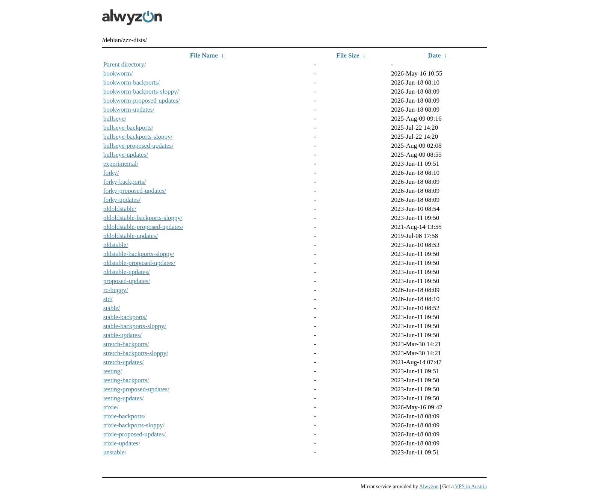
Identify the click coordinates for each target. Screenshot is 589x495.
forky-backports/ (124, 181)
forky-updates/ (121, 199)
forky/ (111, 172)
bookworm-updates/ (128, 109)
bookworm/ (118, 73)
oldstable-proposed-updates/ (139, 262)
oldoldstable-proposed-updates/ (143, 226)
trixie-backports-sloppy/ (134, 425)
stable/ (111, 308)
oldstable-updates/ (126, 272)
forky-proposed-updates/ (134, 190)
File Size (347, 55)
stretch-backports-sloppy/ (135, 353)
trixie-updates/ (121, 443)
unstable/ (114, 452)
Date (434, 55)
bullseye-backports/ (128, 127)
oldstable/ (115, 244)
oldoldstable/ (119, 208)
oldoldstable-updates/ (130, 235)
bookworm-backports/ (131, 82)
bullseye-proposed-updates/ (138, 145)
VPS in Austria (471, 486)
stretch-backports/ (126, 344)
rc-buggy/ (115, 290)
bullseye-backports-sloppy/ (137, 136)
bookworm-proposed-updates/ (141, 100)
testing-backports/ (126, 380)
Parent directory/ (124, 64)
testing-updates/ (123, 398)
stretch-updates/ (123, 362)
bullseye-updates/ (125, 154)
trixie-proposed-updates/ (134, 434)
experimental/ (120, 163)
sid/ (108, 299)
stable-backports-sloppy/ (134, 326)
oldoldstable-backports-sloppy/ (143, 217)
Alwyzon (429, 486)
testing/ (112, 371)
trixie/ (111, 407)
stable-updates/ (122, 335)
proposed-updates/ (126, 281)
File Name (204, 55)
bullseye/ (114, 118)
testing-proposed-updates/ (136, 389)
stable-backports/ (125, 317)
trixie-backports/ (124, 416)
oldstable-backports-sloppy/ (138, 253)
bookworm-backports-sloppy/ (141, 91)
